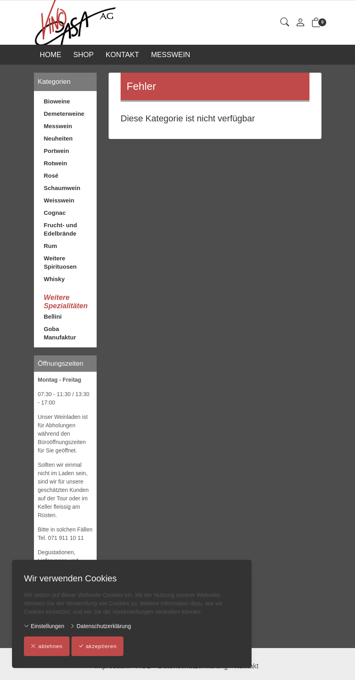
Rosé (51, 175)
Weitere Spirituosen (60, 262)
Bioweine (57, 101)
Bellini (53, 316)
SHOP (83, 55)
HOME (50, 55)
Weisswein (59, 200)
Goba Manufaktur (60, 333)
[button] (284, 23)
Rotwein (55, 163)
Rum (50, 245)
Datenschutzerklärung (100, 626)
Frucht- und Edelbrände (60, 229)
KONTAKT (122, 55)
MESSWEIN (170, 55)
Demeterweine (64, 113)
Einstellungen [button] (44, 626)
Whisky (54, 279)
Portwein (56, 150)
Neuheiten (58, 138)
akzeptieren (98, 646)
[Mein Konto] (300, 23)
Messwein (58, 126)
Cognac (55, 212)
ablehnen (47, 646)
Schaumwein (62, 187)
